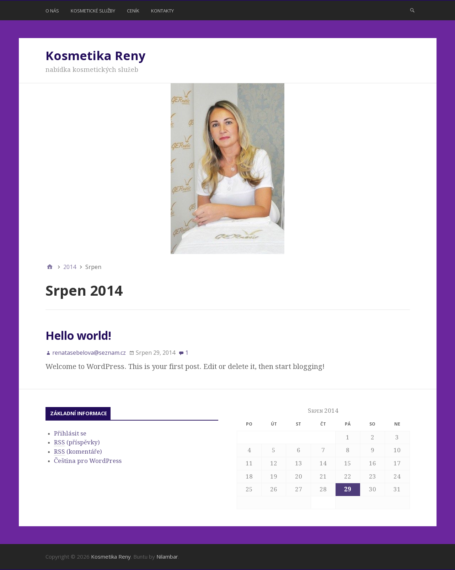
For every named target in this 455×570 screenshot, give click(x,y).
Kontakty (162, 10)
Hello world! (78, 335)
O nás (52, 10)
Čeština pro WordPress (88, 460)
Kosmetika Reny (95, 55)
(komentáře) (78, 451)
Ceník (133, 10)
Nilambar (167, 556)
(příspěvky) (77, 442)
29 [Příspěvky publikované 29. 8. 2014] (347, 489)
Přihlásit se (70, 433)
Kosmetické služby (93, 10)
